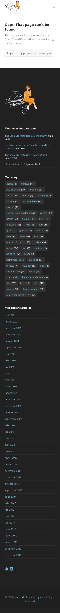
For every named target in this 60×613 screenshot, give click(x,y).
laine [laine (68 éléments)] (25, 236)
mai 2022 (9, 315)
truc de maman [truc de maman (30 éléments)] (33, 289)
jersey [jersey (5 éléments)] (11, 236)
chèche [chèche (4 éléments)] (27, 195)
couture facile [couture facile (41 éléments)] (32, 201)
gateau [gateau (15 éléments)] (25, 230)
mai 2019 (9, 516)
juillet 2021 (10, 360)
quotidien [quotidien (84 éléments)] (35, 259)
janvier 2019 (11, 542)
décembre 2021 (13, 328)
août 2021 (10, 354)
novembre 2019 (13, 477)
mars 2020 (10, 451)
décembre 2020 (13, 399)
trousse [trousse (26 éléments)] (12, 289)
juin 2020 (9, 431)
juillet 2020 (10, 425)
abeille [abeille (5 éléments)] (11, 183)
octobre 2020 (12, 412)
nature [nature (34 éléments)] (12, 248)
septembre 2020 (13, 418)
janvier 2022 (11, 321)
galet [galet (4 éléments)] (10, 230)
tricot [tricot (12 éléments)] (39, 283)
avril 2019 (10, 522)
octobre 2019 (12, 483)
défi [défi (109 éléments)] (44, 218)
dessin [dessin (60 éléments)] (12, 218)
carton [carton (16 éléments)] (12, 195)
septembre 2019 (13, 490)
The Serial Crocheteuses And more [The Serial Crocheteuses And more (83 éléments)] (27, 277)
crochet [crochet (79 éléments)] (12, 207)
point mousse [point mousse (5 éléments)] (15, 259)
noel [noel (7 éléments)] (26, 248)
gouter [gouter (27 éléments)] (42, 230)
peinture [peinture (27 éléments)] (13, 253)
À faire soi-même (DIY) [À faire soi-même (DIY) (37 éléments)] (20, 294)
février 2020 (11, 457)
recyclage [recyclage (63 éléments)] (29, 265)
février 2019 (11, 535)
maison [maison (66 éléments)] (40, 242)
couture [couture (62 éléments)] (12, 201)
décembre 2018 (13, 548)
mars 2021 (10, 379)
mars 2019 (10, 529)
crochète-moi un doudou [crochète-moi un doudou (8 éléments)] (21, 212)
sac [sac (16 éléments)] (44, 265)
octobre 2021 (12, 341)
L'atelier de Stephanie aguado (29, 597)
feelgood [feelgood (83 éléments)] (13, 224)
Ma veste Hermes (14, 164)
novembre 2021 (13, 334)
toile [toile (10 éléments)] (25, 283)
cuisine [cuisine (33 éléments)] (46, 212)
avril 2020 (10, 444)
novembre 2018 (13, 555)
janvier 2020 (11, 464)
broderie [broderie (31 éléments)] (36, 189)
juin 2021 (9, 367)
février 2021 (11, 386)
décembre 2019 (13, 470)
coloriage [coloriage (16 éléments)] (44, 195)
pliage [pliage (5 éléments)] (29, 253)
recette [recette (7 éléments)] (12, 265)
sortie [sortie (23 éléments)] (34, 271)
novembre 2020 (13, 405)
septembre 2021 (13, 347)
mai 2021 (9, 373)
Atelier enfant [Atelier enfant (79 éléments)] (15, 189)
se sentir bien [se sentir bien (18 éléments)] (15, 271)
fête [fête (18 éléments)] (43, 224)
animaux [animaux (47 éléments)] (27, 183)
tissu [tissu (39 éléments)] (11, 283)
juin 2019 (9, 509)
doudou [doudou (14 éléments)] (28, 218)
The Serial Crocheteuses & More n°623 (25, 154)
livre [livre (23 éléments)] (38, 236)
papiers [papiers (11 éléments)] (40, 248)
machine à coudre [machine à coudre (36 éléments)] (18, 242)
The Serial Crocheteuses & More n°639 (25, 135)
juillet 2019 (10, 503)
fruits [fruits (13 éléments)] (30, 224)
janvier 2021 (11, 392)
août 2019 (10, 496)
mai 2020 (9, 438)
